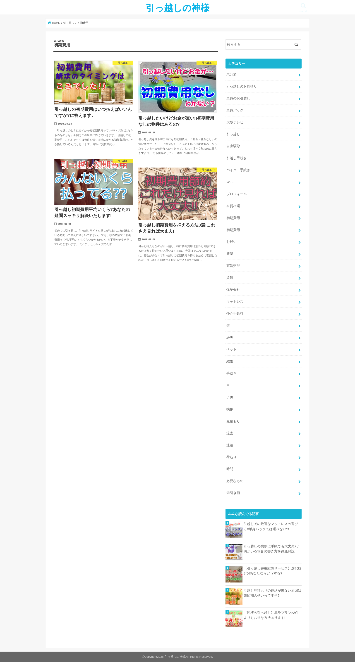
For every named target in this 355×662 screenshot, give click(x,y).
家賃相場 (233, 206)
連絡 (229, 445)
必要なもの (234, 481)
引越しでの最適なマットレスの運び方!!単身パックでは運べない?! (271, 526)
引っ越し (233, 134)
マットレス (234, 301)
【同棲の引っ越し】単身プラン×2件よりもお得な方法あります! (271, 615)
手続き (231, 373)
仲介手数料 (234, 313)
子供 (229, 397)
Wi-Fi (230, 182)
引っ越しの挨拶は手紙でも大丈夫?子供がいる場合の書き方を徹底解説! (272, 548)
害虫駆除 (233, 146)
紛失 (229, 337)
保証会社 (233, 289)
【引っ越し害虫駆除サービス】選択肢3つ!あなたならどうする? (272, 571)
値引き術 (233, 493)
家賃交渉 (233, 265)
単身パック (234, 110)
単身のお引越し (238, 98)
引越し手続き (236, 158)
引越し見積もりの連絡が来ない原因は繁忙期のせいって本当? (272, 593)
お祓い (231, 242)
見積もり (233, 421)
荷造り (231, 457)
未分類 (231, 74)
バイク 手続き (238, 170)
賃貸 (229, 277)
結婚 (229, 361)
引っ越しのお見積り (241, 86)
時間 (229, 469)
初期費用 (233, 218)
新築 (229, 253)
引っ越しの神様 (178, 7)
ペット (231, 349)
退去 (229, 433)
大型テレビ (234, 122)
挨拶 (229, 409)
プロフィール (236, 194)
